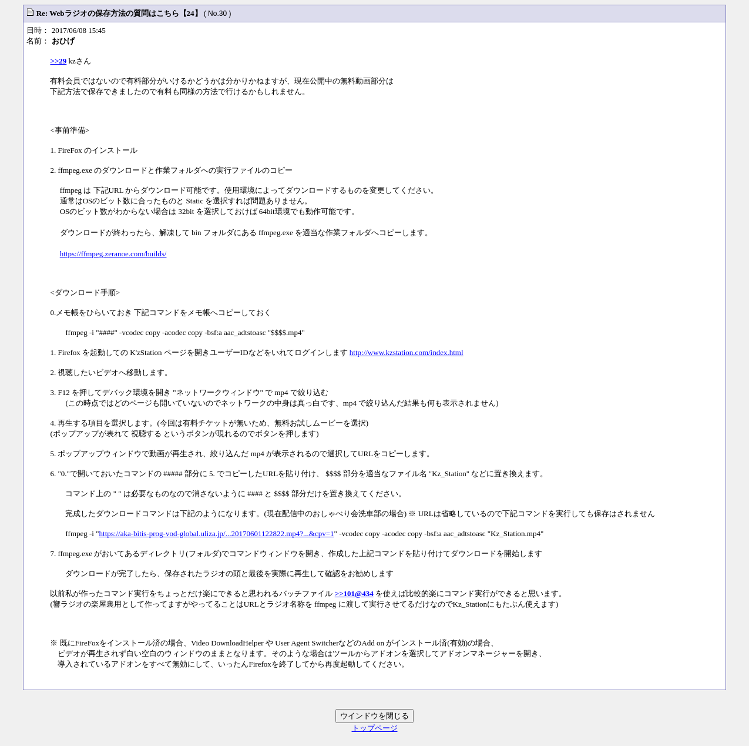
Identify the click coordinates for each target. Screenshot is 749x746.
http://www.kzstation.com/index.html (406, 352)
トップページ (375, 728)
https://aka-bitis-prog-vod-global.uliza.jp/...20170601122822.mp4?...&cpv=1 (216, 533)
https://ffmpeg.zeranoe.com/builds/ (113, 253)
